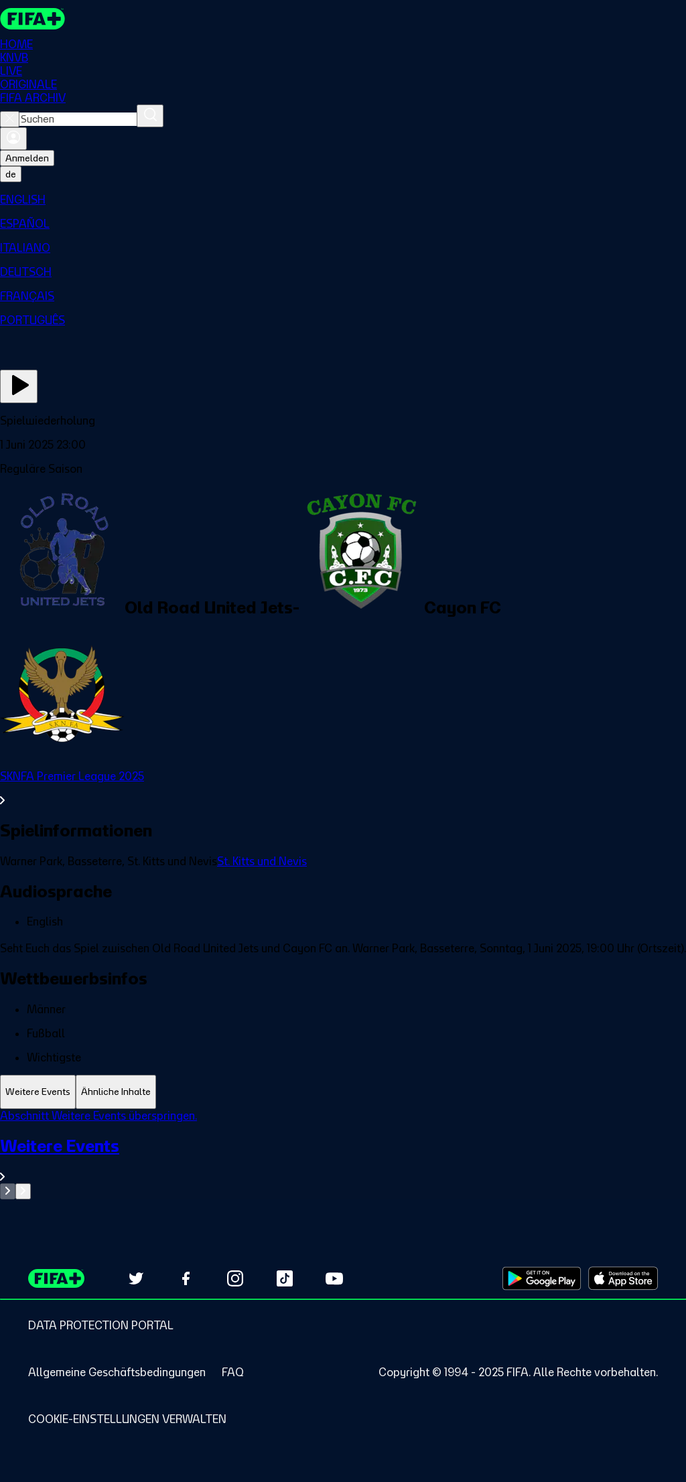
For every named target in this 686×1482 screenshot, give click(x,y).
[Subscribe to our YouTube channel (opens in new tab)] (334, 1278)
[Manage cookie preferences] (127, 1419)
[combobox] (78, 119)
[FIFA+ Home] (32, 19)
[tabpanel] (343, 1154)
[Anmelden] (13, 138)
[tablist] (343, 1092)
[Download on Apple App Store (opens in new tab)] (623, 1278)
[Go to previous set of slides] (7, 1191)
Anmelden (27, 158)
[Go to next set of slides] (23, 1191)
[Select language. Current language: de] (10, 174)
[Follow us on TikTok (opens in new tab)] (284, 1278)
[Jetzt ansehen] (19, 386)
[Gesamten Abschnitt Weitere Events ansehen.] (343, 1159)
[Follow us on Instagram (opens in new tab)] (235, 1278)
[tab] (38, 1092)
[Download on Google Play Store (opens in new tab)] (541, 1278)
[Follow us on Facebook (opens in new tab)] (185, 1278)
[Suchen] (150, 115)
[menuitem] (343, 199)
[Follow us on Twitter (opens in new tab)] (136, 1278)
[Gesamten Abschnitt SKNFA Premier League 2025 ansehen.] (343, 788)
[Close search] (9, 119)
